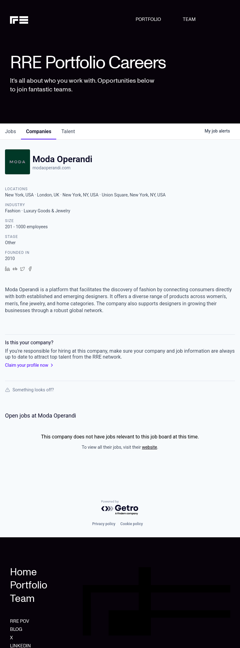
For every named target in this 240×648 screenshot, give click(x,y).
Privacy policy (103, 524)
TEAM (189, 19)
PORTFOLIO (148, 19)
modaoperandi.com (51, 167)
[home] (26, 19)
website (149, 447)
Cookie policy (131, 524)
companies (38, 131)
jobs (10, 131)
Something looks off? (29, 389)
